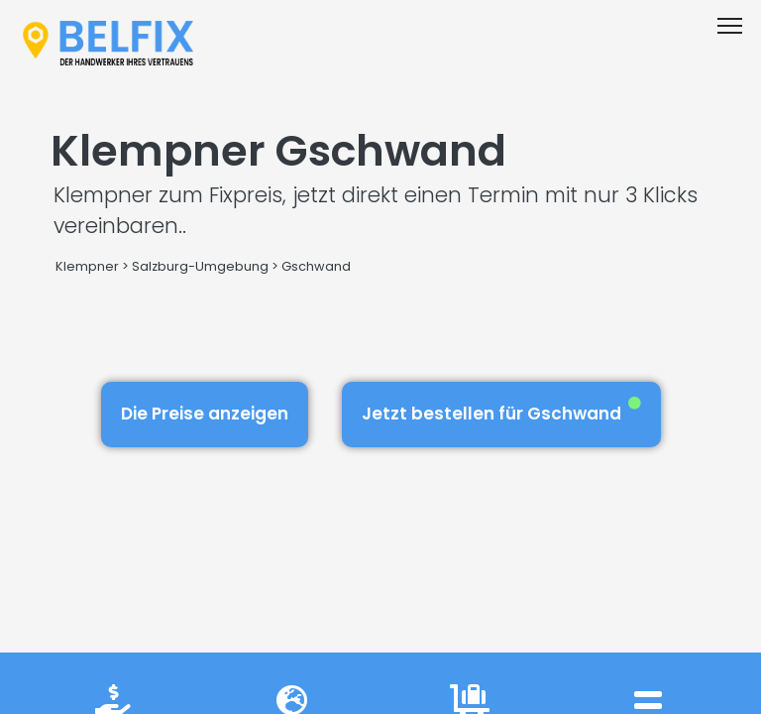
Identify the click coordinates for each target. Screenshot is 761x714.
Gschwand (316, 266)
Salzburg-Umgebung (200, 266)
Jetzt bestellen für (501, 411)
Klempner (87, 266)
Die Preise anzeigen (204, 413)
